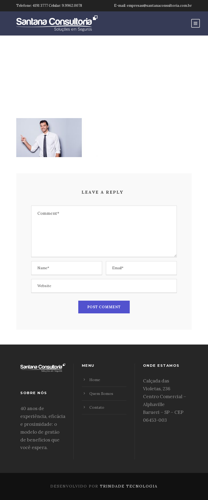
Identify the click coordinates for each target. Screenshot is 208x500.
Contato (96, 407)
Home (94, 379)
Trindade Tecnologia (129, 486)
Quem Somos (101, 393)
